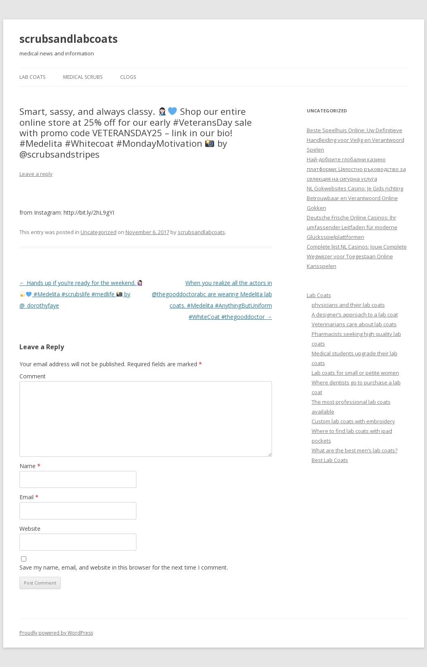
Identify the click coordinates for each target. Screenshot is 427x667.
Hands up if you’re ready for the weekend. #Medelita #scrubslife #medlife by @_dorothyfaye (81, 294)
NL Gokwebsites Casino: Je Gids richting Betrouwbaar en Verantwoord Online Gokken (355, 198)
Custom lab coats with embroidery (353, 421)
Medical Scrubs (82, 77)
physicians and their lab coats (348, 304)
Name (29, 466)
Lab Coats (32, 77)
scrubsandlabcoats (68, 39)
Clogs (128, 77)
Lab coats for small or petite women (355, 372)
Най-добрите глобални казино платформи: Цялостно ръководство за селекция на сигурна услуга (356, 169)
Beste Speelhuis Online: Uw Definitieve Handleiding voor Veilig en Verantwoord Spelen (355, 140)
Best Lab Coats (330, 460)
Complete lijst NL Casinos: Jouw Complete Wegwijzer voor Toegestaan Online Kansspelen (357, 256)
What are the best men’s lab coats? (354, 450)
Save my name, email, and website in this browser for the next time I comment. (123, 567)
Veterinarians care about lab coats (354, 324)
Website (29, 528)
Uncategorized (99, 232)
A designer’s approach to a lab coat (355, 314)
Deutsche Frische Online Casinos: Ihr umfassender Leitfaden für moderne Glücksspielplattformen (352, 227)
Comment (32, 376)
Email (28, 497)
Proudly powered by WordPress (56, 632)
